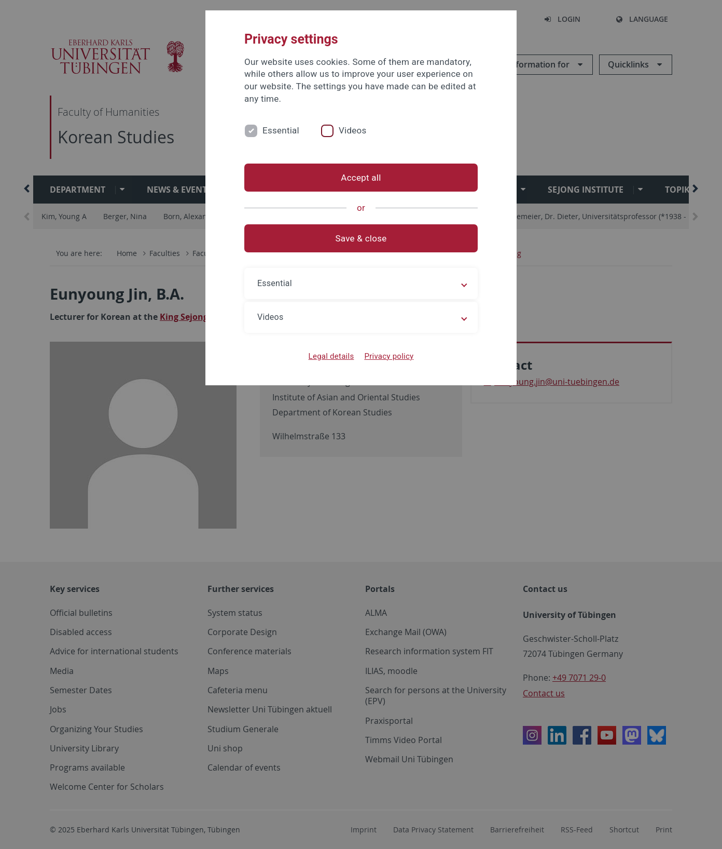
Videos (353, 130)
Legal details (331, 356)
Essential (280, 130)
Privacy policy (388, 356)
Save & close (361, 238)
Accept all (361, 177)
